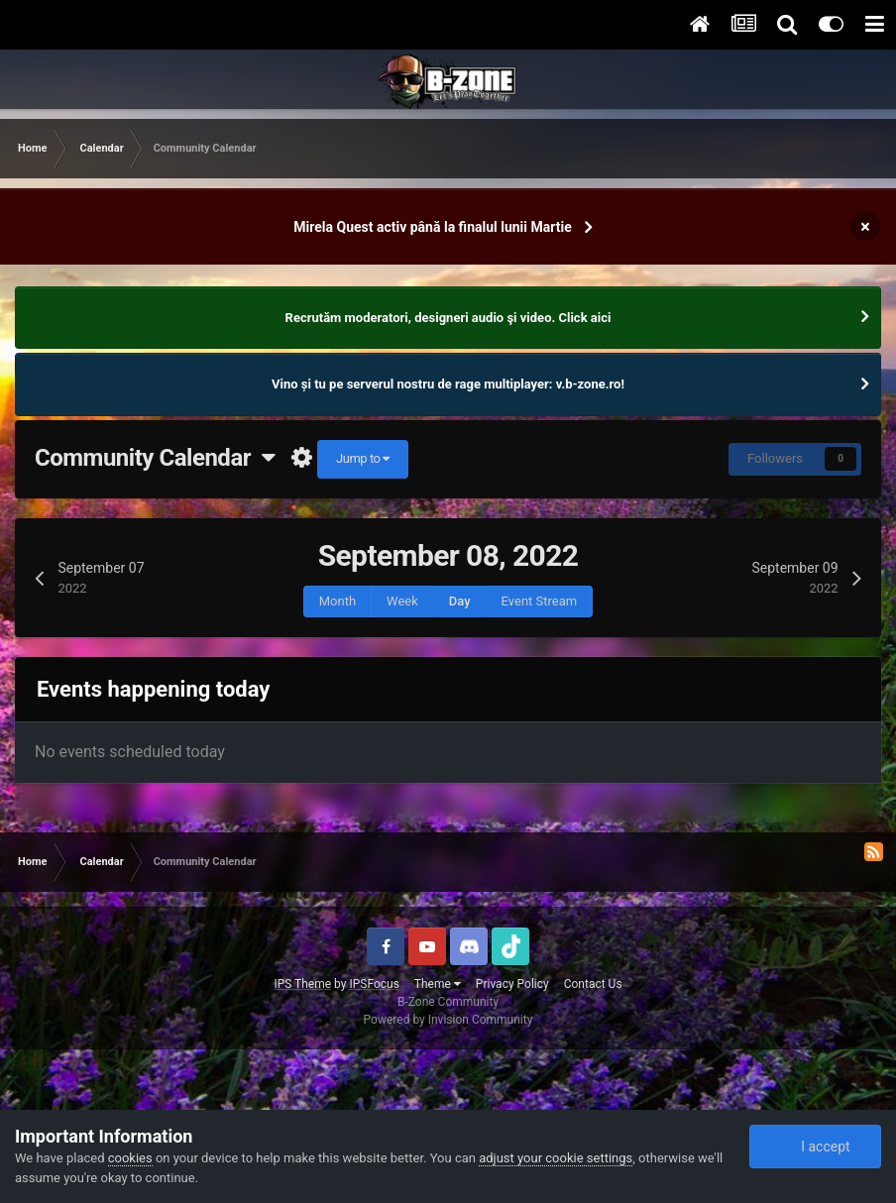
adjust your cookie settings (555, 1157)
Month (337, 601)
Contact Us (593, 984)
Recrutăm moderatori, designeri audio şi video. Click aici (448, 317)
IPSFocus (373, 984)
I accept (814, 1146)
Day (460, 601)
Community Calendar (155, 458)
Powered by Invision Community (448, 1020)
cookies (130, 1157)
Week (402, 601)
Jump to (363, 458)
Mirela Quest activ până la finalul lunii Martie (432, 227)
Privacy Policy (512, 984)
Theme (437, 984)
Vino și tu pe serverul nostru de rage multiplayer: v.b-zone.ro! (448, 384)
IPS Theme (302, 984)
